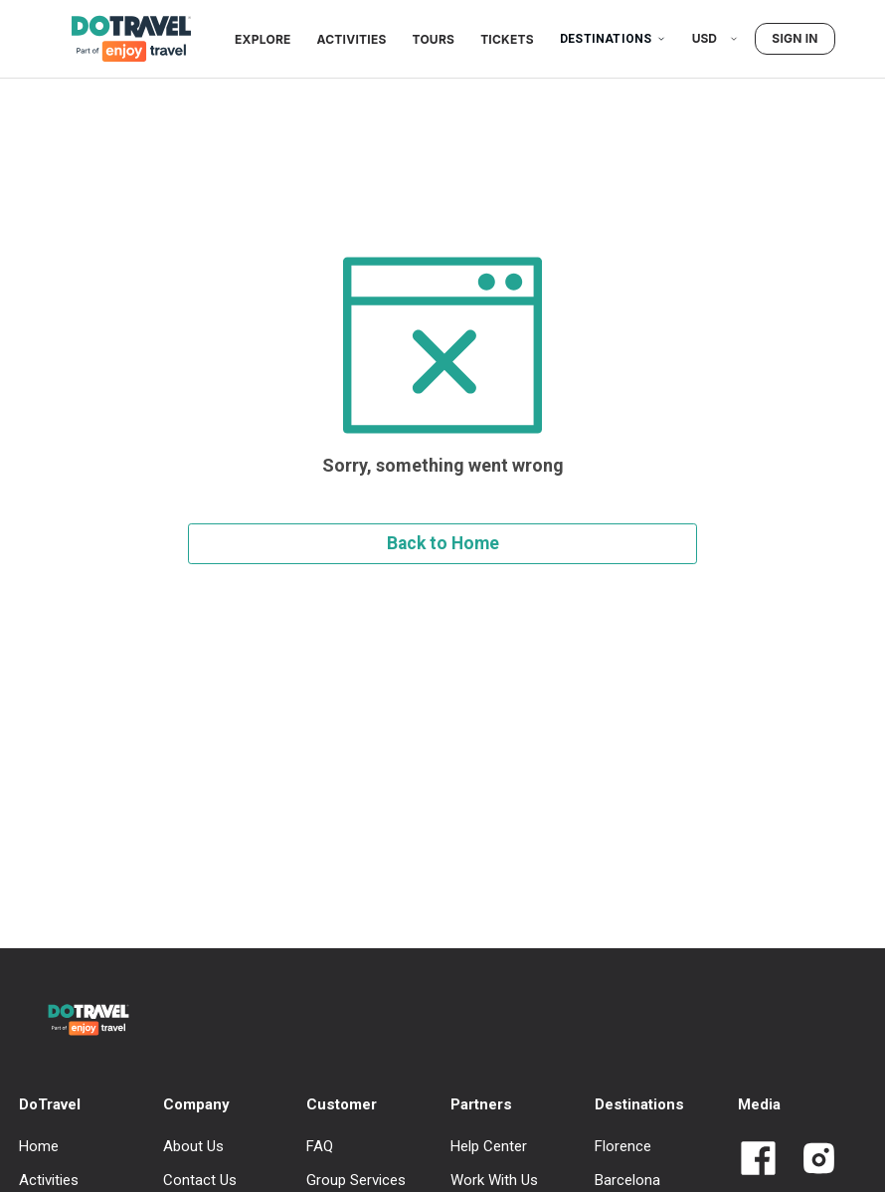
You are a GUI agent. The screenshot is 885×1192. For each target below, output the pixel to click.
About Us (193, 1146)
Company (196, 1104)
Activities (352, 39)
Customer (341, 1104)
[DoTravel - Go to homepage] (119, 39)
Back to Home (443, 543)
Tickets (507, 39)
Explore (262, 39)
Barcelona (627, 1180)
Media (759, 1104)
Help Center (488, 1146)
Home (39, 1146)
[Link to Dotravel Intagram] (811, 1160)
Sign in (794, 38)
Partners (481, 1104)
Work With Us (494, 1180)
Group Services (356, 1180)
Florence (623, 1146)
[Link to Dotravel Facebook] (758, 1160)
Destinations (613, 39)
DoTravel (50, 1104)
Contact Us (200, 1180)
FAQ (319, 1146)
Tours (434, 39)
